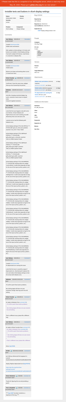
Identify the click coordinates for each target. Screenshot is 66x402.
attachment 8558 (14, 263)
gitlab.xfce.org (36, 5)
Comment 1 (27, 60)
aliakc (48, 51)
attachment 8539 (14, 66)
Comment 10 (27, 375)
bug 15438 (12, 346)
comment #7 (26, 327)
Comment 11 (27, 387)
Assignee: (37, 42)
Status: (8, 16)
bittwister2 (48, 52)
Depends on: (37, 123)
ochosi (48, 55)
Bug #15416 (26, 363)
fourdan (48, 54)
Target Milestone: (38, 70)
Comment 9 (27, 350)
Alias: (35, 110)
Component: (19, 27)
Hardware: (37, 105)
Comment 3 (27, 90)
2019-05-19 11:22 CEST (40, 90)
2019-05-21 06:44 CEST (40, 96)
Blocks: (36, 126)
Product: (8, 27)
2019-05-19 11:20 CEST (40, 85)
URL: (35, 115)
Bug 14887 (11, 393)
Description (27, 39)
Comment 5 (27, 258)
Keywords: (37, 120)
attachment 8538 (14, 44)
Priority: (22, 16)
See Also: (36, 129)
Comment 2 (27, 78)
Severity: (8, 20)
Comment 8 (27, 322)
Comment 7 (27, 297)
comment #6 (23, 302)
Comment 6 (27, 279)
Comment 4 (27, 105)
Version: (36, 65)
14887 (39, 30)
